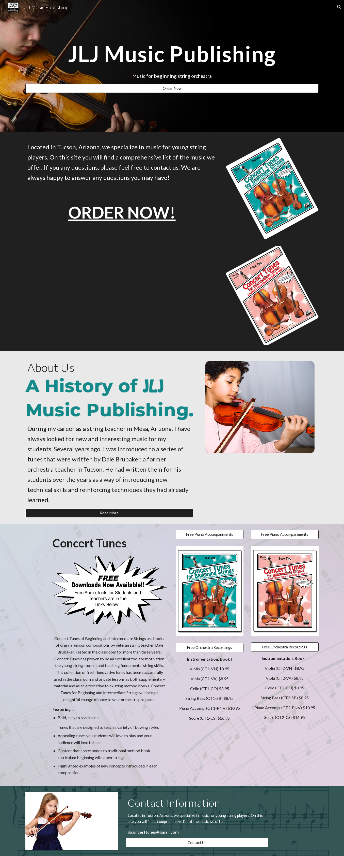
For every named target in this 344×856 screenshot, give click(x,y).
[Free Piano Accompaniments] (209, 534)
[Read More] (109, 513)
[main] (171, 53)
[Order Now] (172, 88)
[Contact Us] (197, 842)
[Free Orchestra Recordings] (209, 647)
